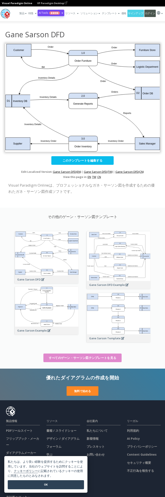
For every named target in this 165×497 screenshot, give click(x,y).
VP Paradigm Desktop (52, 3)
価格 (123, 13)
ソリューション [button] (90, 13)
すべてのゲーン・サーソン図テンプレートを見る (82, 358)
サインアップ (135, 13)
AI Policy (133, 438)
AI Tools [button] (51, 13)
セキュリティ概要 (139, 463)
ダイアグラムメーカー (21, 453)
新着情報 (93, 438)
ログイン (150, 13)
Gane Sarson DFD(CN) (129, 172)
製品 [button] (22, 13)
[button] (32, 13)
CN (99, 177)
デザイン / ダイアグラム (62, 438)
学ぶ (49, 454)
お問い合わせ (96, 454)
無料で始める (82, 391)
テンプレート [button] (110, 13)
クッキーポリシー (26, 471)
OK (46, 484)
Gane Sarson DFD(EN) (67, 172)
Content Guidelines (142, 454)
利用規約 (133, 430)
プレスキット (96, 446)
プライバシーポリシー (142, 446)
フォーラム (53, 446)
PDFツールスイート (19, 430)
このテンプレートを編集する (82, 160)
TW (94, 177)
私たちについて (97, 430)
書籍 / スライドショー (61, 430)
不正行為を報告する (140, 471)
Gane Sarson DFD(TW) (98, 172)
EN (89, 177)
